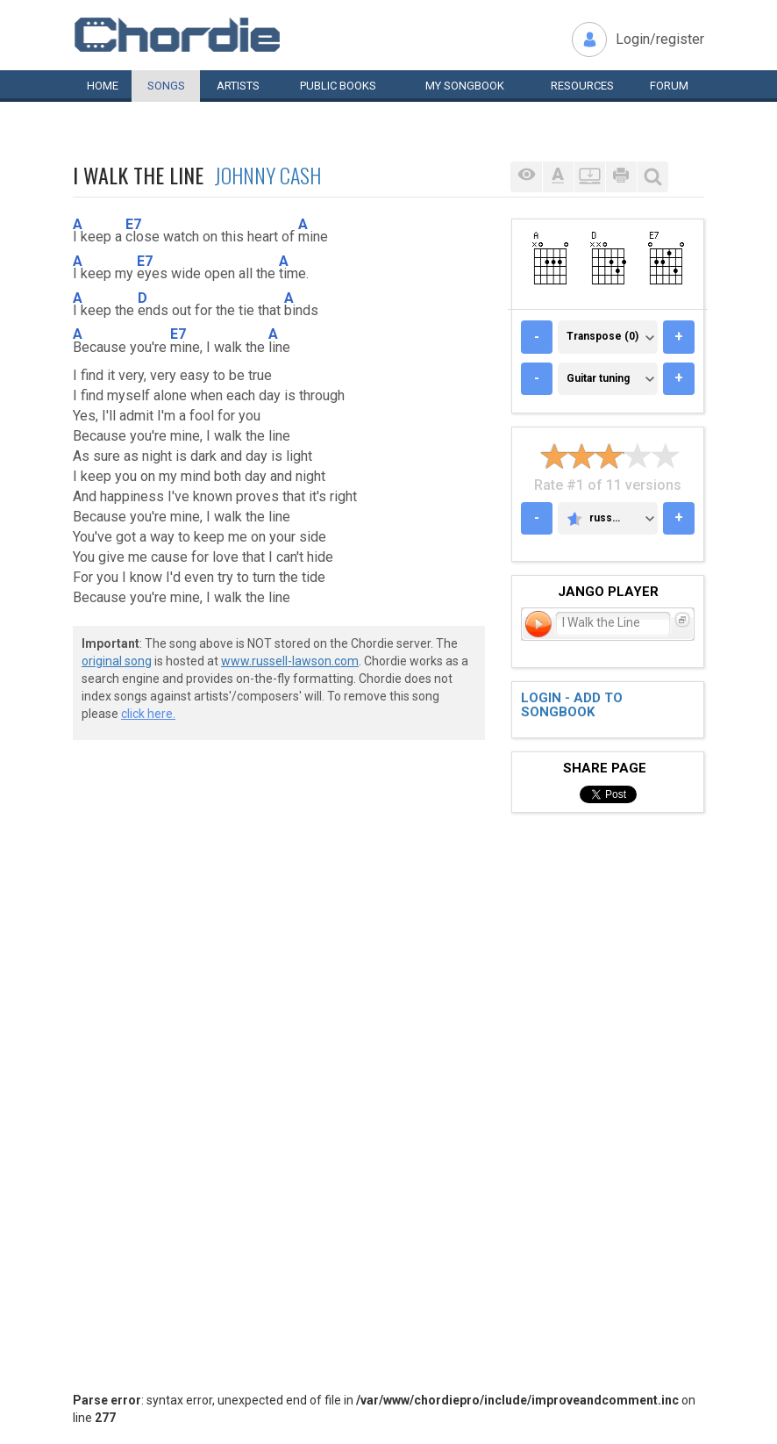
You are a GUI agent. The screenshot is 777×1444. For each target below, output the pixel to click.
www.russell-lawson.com (290, 661)
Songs (166, 85)
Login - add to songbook (572, 705)
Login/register (660, 39)
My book (464, 85)
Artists (238, 85)
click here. (148, 714)
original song (117, 661)
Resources (582, 85)
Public (338, 85)
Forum (669, 85)
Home (102, 85)
